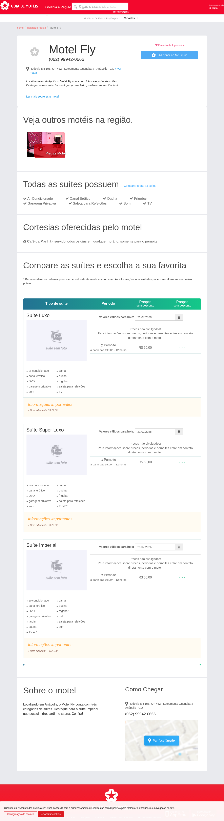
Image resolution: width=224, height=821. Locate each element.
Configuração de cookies (20, 814)
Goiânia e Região (36, 27)
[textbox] (100, 6)
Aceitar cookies (51, 814)
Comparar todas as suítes (140, 185)
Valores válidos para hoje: (116, 317)
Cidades (129, 18)
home (20, 27)
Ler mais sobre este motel (42, 96)
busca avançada (120, 12)
